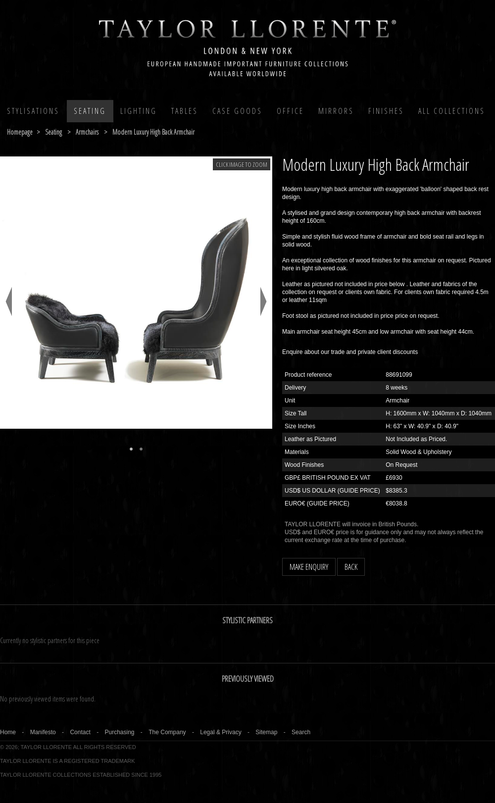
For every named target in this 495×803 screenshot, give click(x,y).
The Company (167, 732)
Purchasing (119, 732)
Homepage (20, 132)
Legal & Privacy (220, 732)
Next (263, 301)
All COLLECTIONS (451, 110)
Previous (8, 301)
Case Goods (237, 110)
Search (301, 732)
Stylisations (33, 110)
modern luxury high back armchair (153, 132)
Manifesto (43, 732)
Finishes (386, 110)
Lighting (138, 110)
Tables (184, 110)
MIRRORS (336, 110)
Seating (90, 110)
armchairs (87, 132)
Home (8, 732)
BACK (351, 566)
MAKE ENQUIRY (309, 566)
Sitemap (266, 732)
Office (290, 110)
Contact (80, 732)
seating (53, 132)
